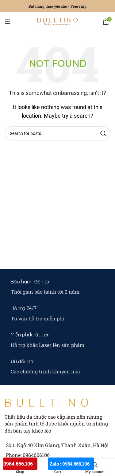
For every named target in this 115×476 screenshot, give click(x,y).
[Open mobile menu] (8, 21)
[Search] (57, 133)
